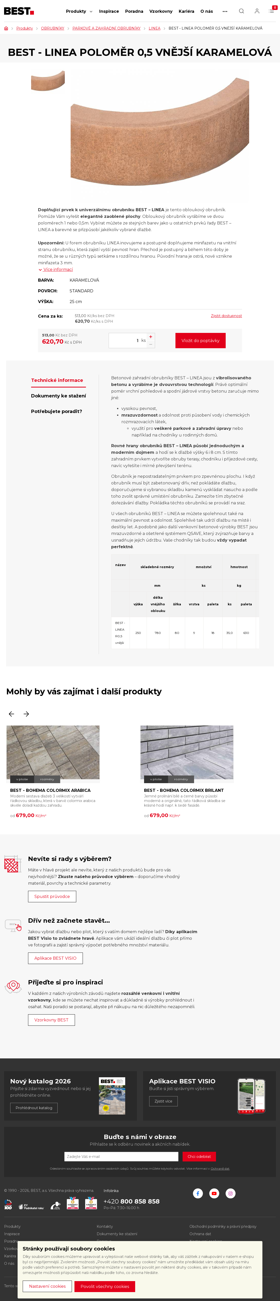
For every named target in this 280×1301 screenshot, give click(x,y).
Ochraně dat (220, 1168)
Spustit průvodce (52, 896)
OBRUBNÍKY (52, 28)
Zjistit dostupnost (226, 316)
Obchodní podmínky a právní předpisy (223, 1226)
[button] (91, 14)
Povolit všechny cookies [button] (105, 1286)
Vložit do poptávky (201, 340)
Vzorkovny (161, 11)
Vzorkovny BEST (51, 1020)
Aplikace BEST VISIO (55, 958)
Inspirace (109, 11)
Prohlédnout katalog (34, 1108)
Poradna (134, 11)
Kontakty (105, 1226)
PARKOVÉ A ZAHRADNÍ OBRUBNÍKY (106, 28)
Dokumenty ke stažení (117, 1234)
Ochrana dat (200, 1234)
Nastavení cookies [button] (47, 1286)
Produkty (76, 11)
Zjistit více (163, 1101)
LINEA (154, 28)
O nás (206, 11)
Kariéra (186, 11)
